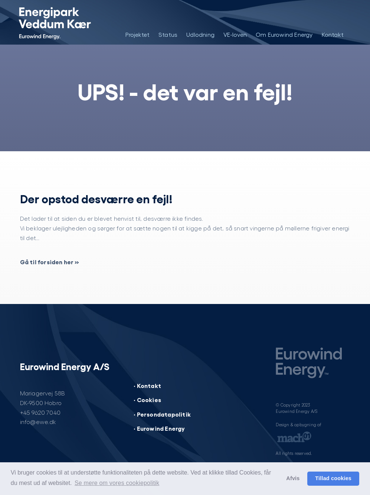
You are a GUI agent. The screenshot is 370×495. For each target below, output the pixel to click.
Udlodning (200, 34)
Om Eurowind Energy (284, 34)
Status (167, 34)
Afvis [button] (292, 478)
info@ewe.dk (38, 421)
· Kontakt (147, 385)
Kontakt (333, 34)
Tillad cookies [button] (333, 478)
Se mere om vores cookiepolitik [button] (117, 483)
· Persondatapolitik (162, 414)
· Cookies (147, 399)
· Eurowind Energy (159, 428)
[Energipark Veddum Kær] (54, 22)
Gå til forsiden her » (49, 261)
